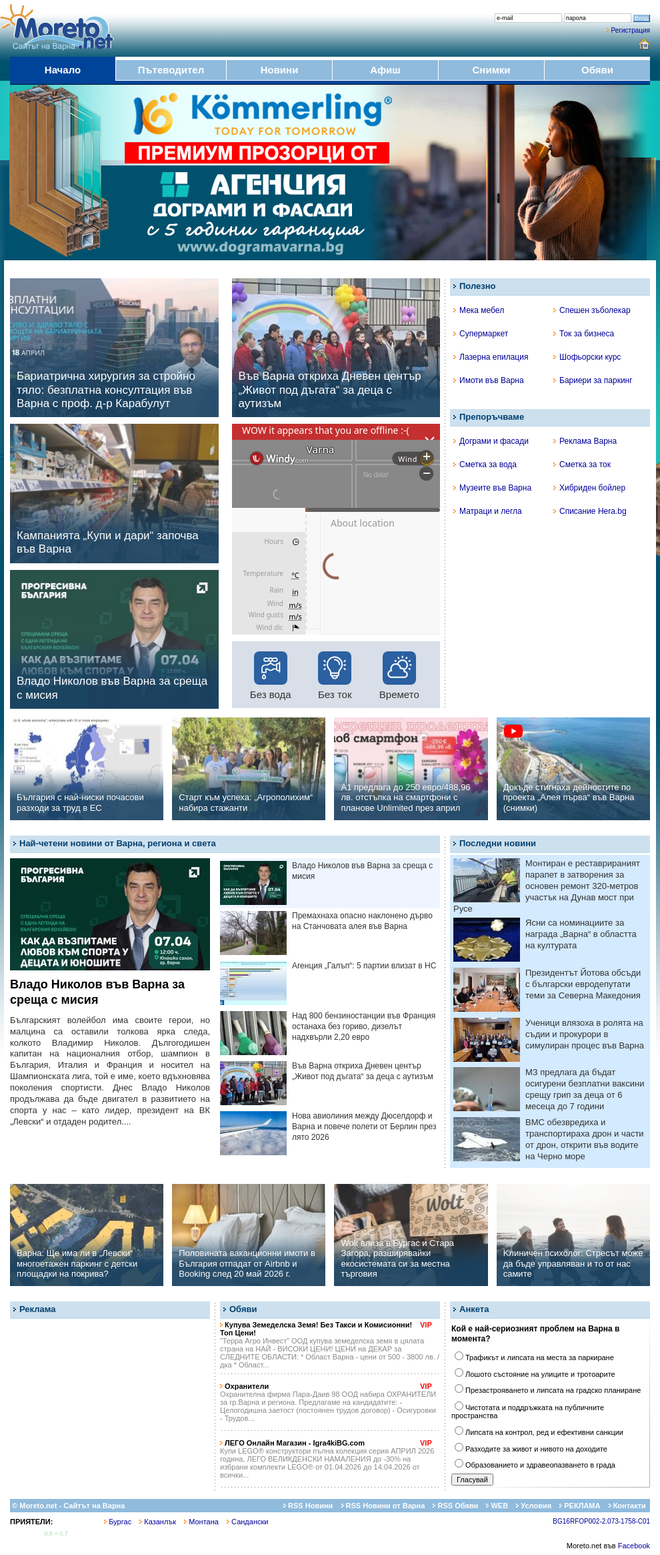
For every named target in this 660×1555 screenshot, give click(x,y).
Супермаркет (480, 333)
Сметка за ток (582, 464)
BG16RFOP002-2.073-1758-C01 (601, 1521)
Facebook (634, 1546)
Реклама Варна (585, 441)
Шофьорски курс (587, 357)
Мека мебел (478, 310)
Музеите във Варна (492, 488)
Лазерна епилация (490, 357)
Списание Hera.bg (590, 511)
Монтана (201, 1522)
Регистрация (630, 30)
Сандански (247, 1522)
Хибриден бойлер (589, 488)
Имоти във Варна (488, 380)
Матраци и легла (487, 511)
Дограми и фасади (491, 441)
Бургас (117, 1522)
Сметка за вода (485, 464)
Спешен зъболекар (592, 310)
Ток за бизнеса (583, 333)
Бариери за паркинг (593, 380)
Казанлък (157, 1522)
